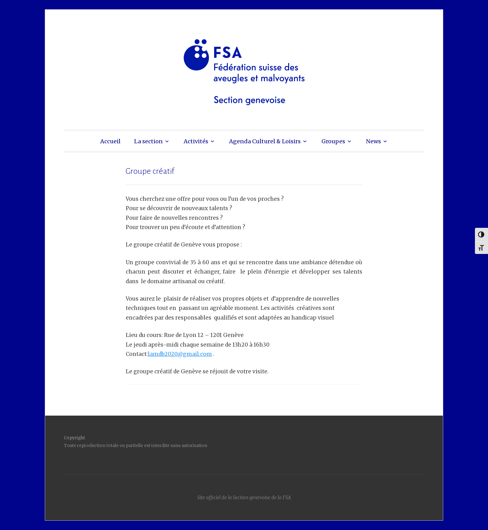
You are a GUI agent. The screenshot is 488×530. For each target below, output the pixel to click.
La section (148, 141)
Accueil (110, 141)
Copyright (74, 437)
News (373, 141)
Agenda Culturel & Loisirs (265, 141)
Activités (196, 141)
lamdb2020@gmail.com (180, 354)
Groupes (333, 141)
